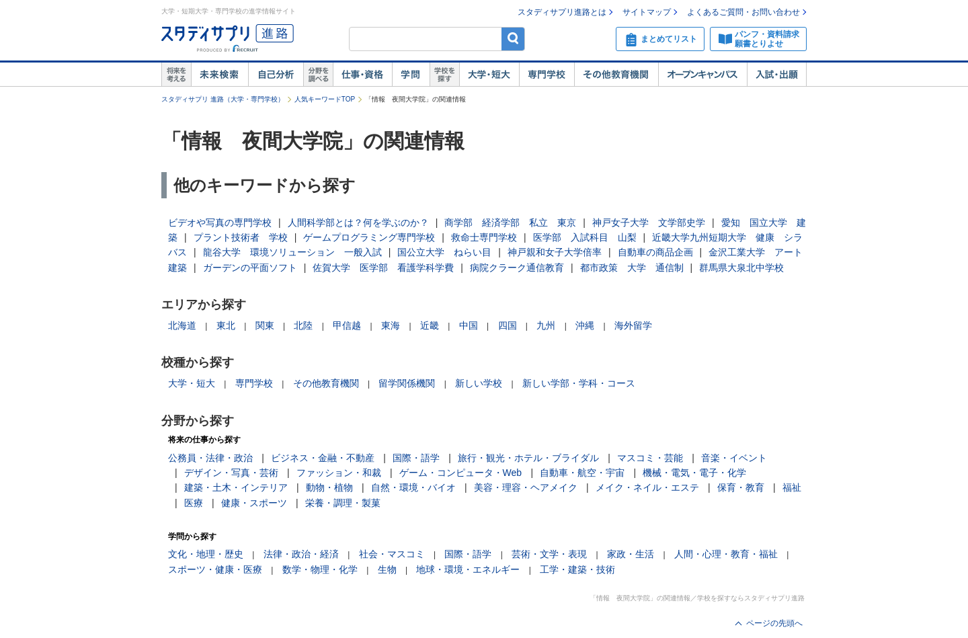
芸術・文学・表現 (549, 554)
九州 (545, 325)
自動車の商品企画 (655, 252)
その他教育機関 (616, 75)
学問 (411, 75)
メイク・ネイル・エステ (647, 487)
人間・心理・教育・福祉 (726, 554)
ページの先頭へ (774, 623)
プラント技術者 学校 (241, 237)
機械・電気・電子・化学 (694, 472)
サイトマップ (646, 12)
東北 (225, 325)
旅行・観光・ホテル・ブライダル (528, 457)
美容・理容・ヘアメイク (525, 487)
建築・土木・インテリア (236, 487)
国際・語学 (416, 457)
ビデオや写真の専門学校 (220, 222)
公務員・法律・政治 (210, 457)
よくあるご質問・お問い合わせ (743, 12)
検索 (513, 38)
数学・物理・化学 (320, 569)
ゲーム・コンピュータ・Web (460, 472)
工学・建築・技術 (577, 569)
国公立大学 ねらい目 (444, 252)
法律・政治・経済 (301, 554)
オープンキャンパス (702, 75)
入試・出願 (777, 75)
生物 (387, 569)
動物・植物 (329, 487)
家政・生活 (630, 554)
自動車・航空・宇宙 (582, 472)
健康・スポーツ (254, 502)
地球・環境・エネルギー (468, 569)
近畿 (429, 325)
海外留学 (633, 325)
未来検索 (219, 75)
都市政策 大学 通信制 (632, 267)
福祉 (791, 487)
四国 (507, 325)
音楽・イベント (734, 457)
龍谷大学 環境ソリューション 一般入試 (292, 252)
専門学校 (546, 75)
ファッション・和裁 (338, 472)
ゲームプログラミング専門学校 (369, 237)
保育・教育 (740, 487)
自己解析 (275, 75)
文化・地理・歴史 (205, 554)
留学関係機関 (406, 383)
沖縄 (584, 325)
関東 (264, 325)
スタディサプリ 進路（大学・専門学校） (222, 99)
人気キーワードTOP (324, 99)
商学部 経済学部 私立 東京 (510, 222)
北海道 (182, 325)
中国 (468, 325)
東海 (390, 325)
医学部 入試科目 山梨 (585, 237)
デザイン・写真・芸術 (231, 472)
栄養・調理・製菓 (342, 502)
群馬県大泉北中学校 (741, 267)
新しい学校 (478, 383)
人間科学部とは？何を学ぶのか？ (358, 222)
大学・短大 (489, 75)
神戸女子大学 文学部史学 (648, 222)
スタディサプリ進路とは (562, 12)
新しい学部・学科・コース (578, 383)
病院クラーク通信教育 (517, 267)
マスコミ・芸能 (650, 457)
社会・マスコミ (392, 554)
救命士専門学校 (484, 237)
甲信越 (347, 325)
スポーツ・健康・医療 (215, 569)
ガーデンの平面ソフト (250, 267)
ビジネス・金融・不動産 (322, 457)
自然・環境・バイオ (413, 487)
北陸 (303, 325)
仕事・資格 (362, 75)
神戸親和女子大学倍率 (555, 252)
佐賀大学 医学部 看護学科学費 (383, 267)
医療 (193, 502)
